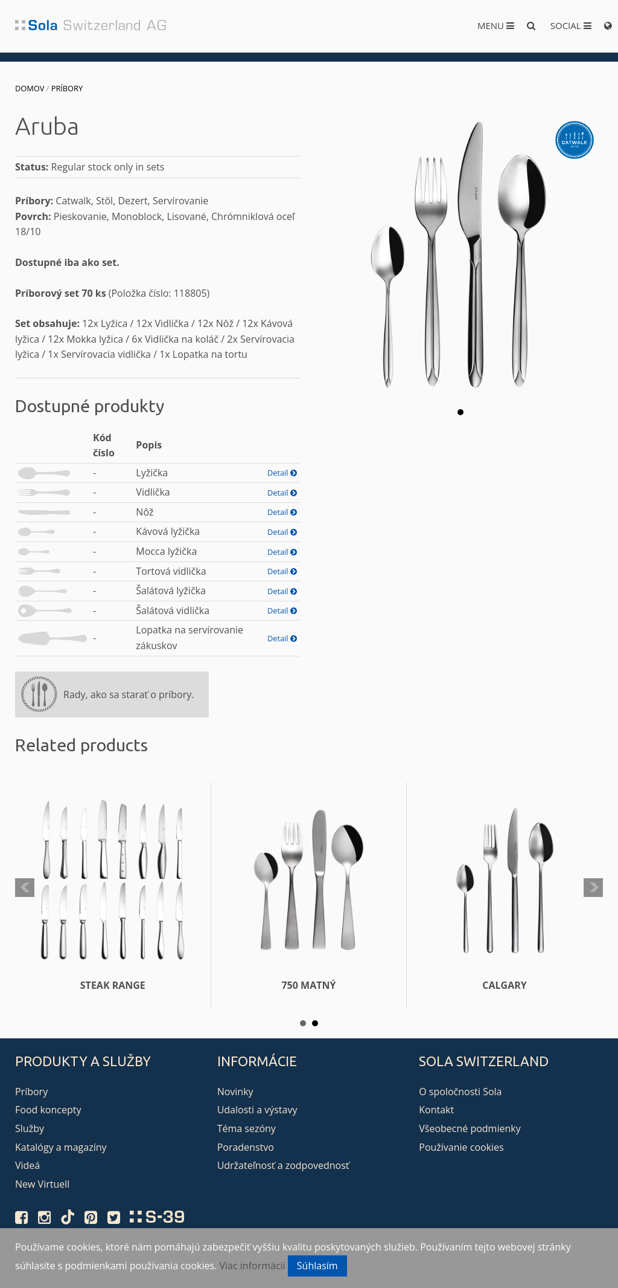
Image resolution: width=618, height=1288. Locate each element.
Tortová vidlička (171, 571)
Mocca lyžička (166, 551)
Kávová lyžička (168, 531)
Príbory (67, 88)
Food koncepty (48, 1109)
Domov (29, 88)
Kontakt (436, 1109)
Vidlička (153, 492)
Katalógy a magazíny (61, 1147)
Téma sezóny (246, 1128)
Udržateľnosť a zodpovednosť (283, 1165)
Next (593, 888)
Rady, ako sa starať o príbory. (128, 694)
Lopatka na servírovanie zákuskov (189, 637)
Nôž (144, 512)
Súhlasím (317, 1265)
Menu (495, 25)
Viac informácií (252, 1265)
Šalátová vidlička (172, 610)
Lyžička (152, 472)
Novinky (235, 1091)
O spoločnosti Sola (460, 1091)
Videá (27, 1165)
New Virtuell (42, 1184)
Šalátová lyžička (171, 590)
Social (570, 25)
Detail (282, 472)
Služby (29, 1128)
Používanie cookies (461, 1147)
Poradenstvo (245, 1147)
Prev (24, 888)
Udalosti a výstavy (257, 1109)
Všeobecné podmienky (469, 1128)
